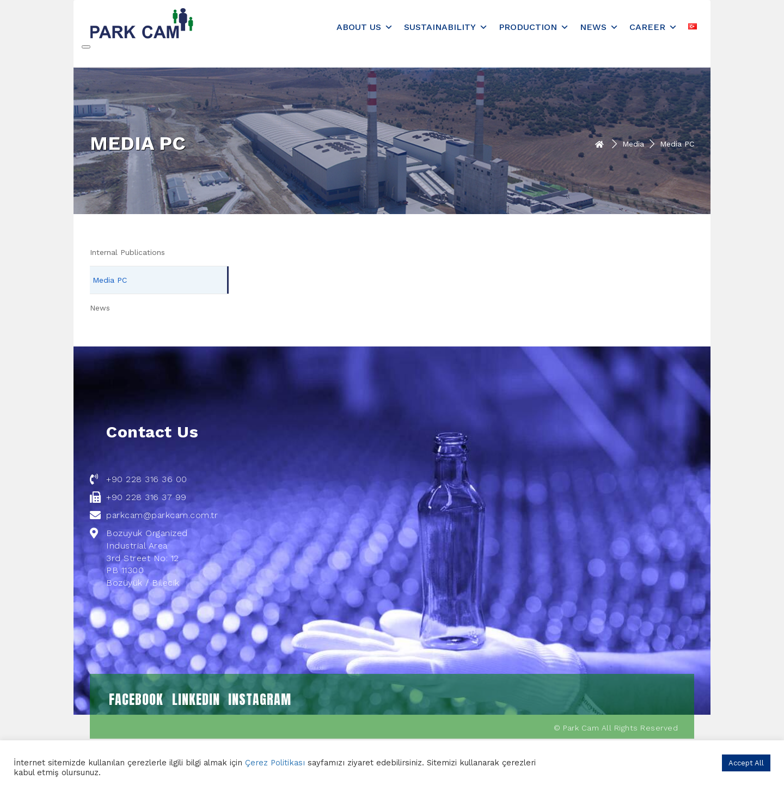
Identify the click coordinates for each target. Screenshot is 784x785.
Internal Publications (127, 252)
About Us (364, 27)
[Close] (86, 46)
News (599, 27)
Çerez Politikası (275, 763)
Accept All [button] (746, 763)
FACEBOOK (136, 699)
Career (653, 27)
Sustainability (446, 27)
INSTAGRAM (259, 699)
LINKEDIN (196, 699)
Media (633, 143)
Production (534, 27)
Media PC (110, 280)
